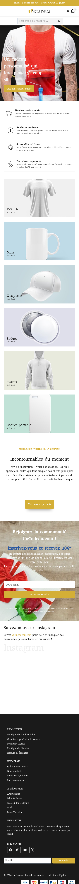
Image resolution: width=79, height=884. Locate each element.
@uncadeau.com (21, 635)
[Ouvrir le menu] (4, 11)
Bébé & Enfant (14, 798)
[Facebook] (10, 850)
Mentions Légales (16, 743)
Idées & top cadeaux (18, 803)
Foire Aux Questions (17, 775)
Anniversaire (13, 793)
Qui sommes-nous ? (17, 766)
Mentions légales (57, 875)
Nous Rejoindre (39, 594)
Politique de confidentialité (21, 734)
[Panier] (74, 11)
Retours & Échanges (17, 752)
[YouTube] (25, 850)
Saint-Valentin (14, 812)
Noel (9, 807)
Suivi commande (15, 780)
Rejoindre (64, 860)
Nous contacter (15, 771)
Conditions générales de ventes (23, 739)
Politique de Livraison (18, 748)
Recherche (60, 21)
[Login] (68, 11)
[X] (32, 850)
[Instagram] (18, 850)
